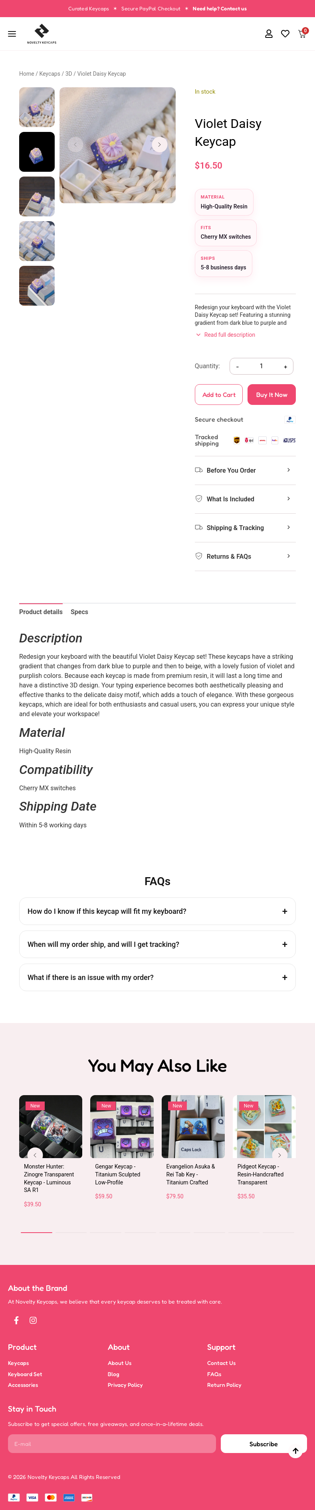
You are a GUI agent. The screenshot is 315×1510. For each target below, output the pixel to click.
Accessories (23, 1384)
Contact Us (221, 1362)
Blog (113, 1374)
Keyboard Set (25, 1374)
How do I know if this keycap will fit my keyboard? (107, 911)
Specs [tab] (79, 612)
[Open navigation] (13, 33)
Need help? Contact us (219, 8)
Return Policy (224, 1384)
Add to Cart (215, 397)
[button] (253, 34)
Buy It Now (271, 395)
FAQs (214, 1374)
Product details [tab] (41, 612)
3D (68, 74)
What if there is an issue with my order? (91, 977)
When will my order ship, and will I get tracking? (103, 944)
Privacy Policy (125, 1384)
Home (26, 74)
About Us (119, 1362)
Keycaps (49, 74)
